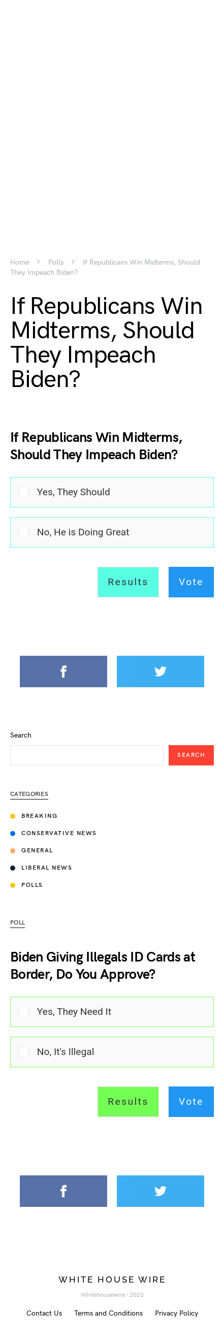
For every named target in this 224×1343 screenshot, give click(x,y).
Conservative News (53, 833)
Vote (191, 582)
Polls (55, 263)
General (31, 850)
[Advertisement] (112, 112)
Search (20, 735)
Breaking (33, 816)
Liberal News (41, 868)
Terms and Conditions (108, 1313)
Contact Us (44, 1313)
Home (19, 263)
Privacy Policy (176, 1313)
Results (128, 582)
